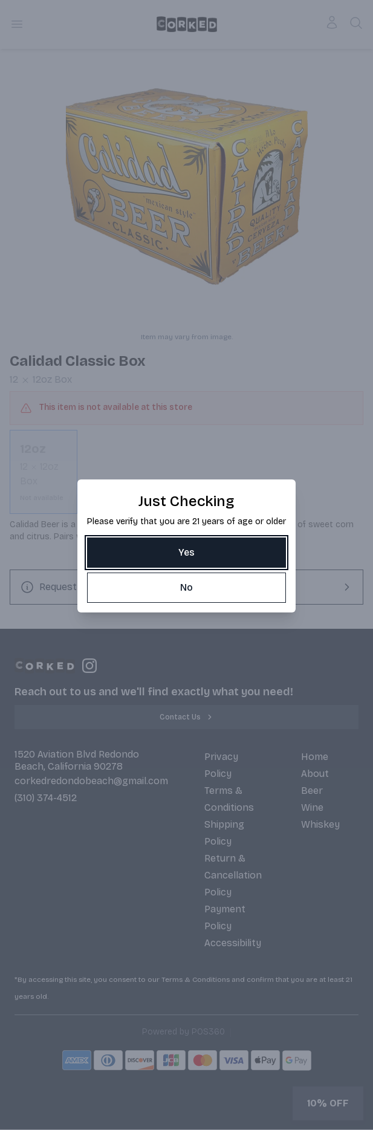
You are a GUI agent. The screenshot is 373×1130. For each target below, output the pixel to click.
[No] (186, 588)
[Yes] (186, 552)
